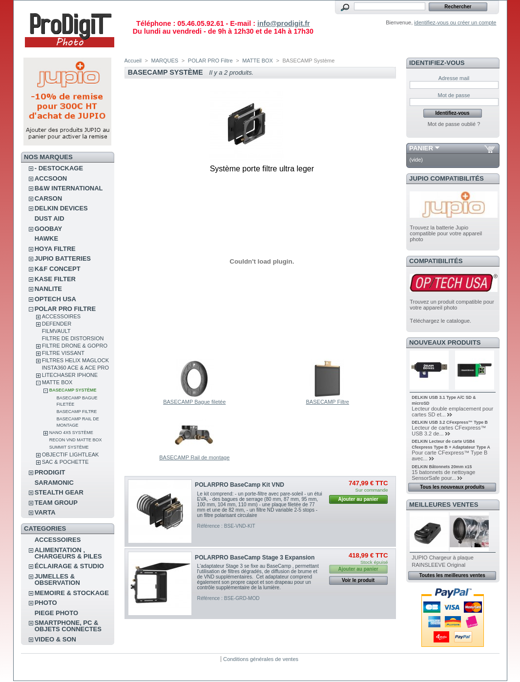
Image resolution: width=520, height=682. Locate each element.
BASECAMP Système (73, 390)
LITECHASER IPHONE (70, 375)
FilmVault (56, 331)
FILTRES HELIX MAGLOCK (75, 360)
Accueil (133, 60)
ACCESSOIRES (61, 316)
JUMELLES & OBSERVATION (57, 579)
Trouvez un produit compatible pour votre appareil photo (452, 304)
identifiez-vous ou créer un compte (455, 22)
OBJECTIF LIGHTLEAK (70, 454)
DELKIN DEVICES (61, 208)
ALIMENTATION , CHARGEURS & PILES (68, 553)
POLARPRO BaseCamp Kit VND (239, 484)
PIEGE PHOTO (56, 613)
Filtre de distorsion (73, 338)
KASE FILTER (55, 279)
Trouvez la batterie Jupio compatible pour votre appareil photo (446, 233)
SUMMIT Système (69, 447)
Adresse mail (454, 78)
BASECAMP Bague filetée (194, 402)
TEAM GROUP (56, 502)
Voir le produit (358, 580)
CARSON (48, 198)
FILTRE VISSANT (63, 353)
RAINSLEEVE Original (438, 565)
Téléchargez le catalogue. (440, 321)
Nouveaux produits (445, 342)
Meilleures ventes (443, 504)
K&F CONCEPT (58, 268)
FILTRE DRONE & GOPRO (74, 346)
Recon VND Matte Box (75, 439)
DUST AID (49, 218)
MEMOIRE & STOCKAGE (72, 593)
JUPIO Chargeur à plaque (443, 557)
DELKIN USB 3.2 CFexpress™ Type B (450, 422)
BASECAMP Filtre (77, 411)
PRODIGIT (50, 472)
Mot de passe (453, 95)
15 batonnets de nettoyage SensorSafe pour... (443, 475)
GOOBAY (48, 228)
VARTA (45, 512)
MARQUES (165, 60)
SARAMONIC (54, 482)
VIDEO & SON (55, 639)
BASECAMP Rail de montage (194, 457)
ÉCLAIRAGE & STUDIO (69, 566)
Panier (421, 148)
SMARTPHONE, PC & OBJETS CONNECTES (68, 626)
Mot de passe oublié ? (454, 124)
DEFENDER (57, 324)
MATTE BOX (57, 382)
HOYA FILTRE (55, 248)
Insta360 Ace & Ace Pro (75, 368)
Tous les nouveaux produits (452, 487)
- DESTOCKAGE (59, 168)
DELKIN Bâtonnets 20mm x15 (442, 466)
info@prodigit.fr (283, 23)
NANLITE (48, 288)
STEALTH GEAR (59, 492)
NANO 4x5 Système (71, 432)
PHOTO (46, 602)
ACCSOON (51, 178)
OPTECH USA (55, 299)
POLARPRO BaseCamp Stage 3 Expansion (254, 557)
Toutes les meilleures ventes (452, 575)
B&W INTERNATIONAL (69, 188)
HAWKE (46, 238)
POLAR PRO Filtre (65, 308)
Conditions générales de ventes (260, 659)
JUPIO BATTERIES (63, 258)
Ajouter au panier (358, 499)
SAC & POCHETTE (65, 462)
